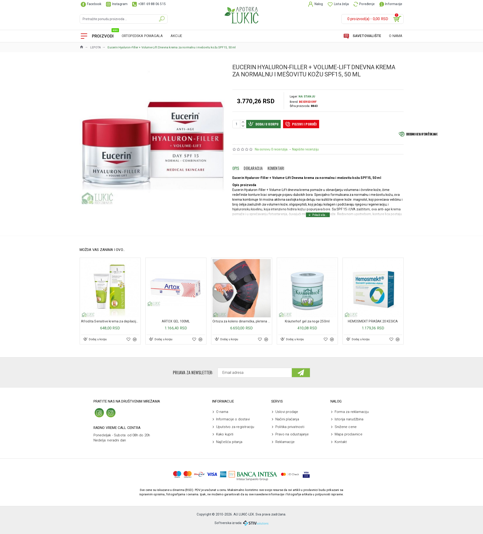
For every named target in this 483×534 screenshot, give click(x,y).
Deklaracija (253, 179)
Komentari (276, 179)
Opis (235, 179)
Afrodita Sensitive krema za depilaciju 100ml (110, 323)
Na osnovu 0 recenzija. (271, 160)
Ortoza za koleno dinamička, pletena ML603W (241, 323)
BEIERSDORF (308, 101)
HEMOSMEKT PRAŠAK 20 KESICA (373, 323)
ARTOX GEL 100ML (176, 323)
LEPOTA (95, 47)
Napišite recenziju (305, 160)
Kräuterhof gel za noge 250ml (307, 323)
